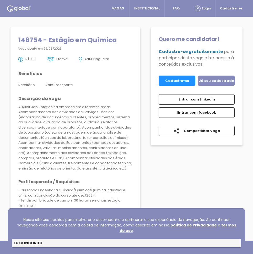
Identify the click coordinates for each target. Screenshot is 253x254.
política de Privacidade (193, 225)
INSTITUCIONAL (147, 8)
